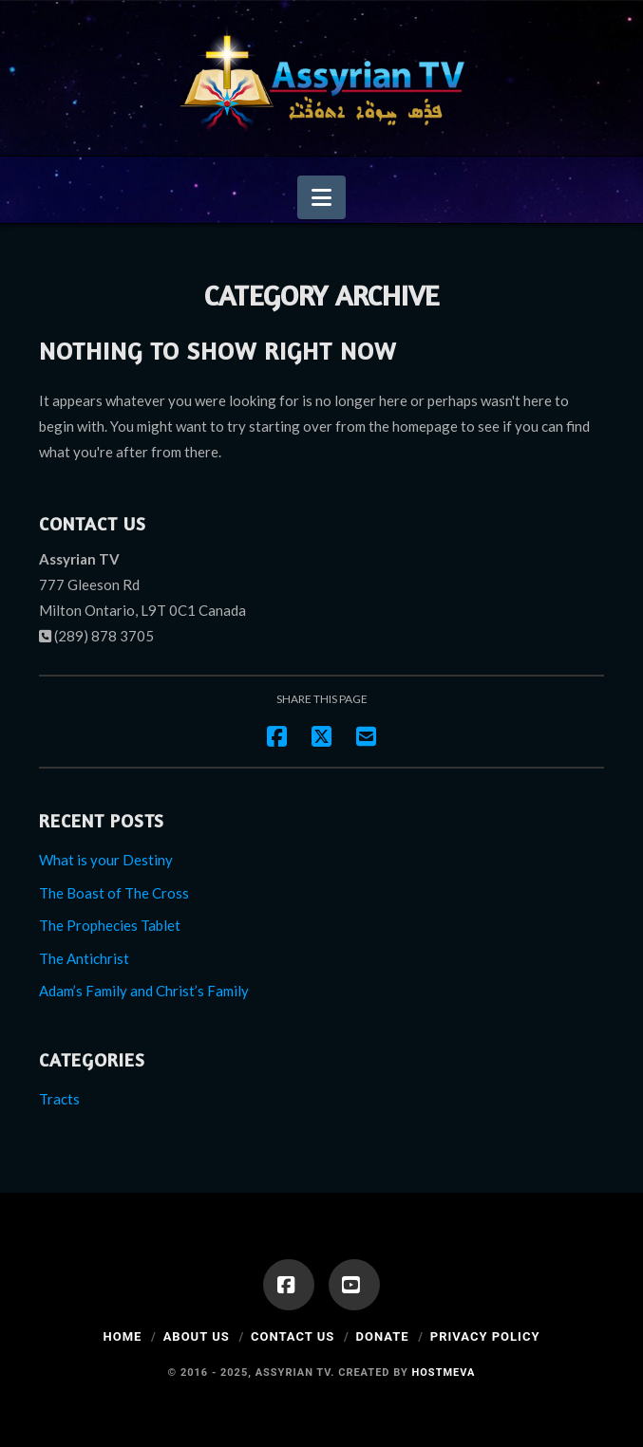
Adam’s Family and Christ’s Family (144, 990)
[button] (321, 197)
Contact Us (292, 1336)
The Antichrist (84, 958)
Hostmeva (444, 1372)
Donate (382, 1336)
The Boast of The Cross (114, 892)
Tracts (59, 1099)
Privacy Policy (485, 1336)
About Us (196, 1336)
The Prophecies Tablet (109, 925)
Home (123, 1336)
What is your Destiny (106, 859)
